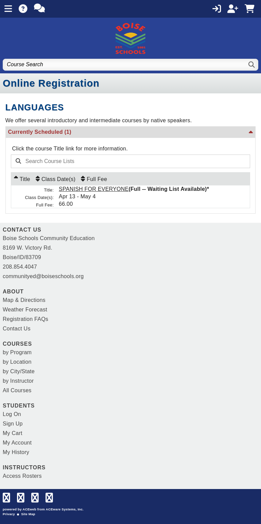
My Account (17, 443)
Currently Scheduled (39, 132)
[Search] (252, 64)
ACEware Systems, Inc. (65, 509)
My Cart (12, 433)
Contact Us (17, 328)
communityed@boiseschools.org (43, 276)
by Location (17, 362)
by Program (17, 352)
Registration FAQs (25, 319)
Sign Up (13, 424)
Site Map (28, 514)
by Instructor (18, 381)
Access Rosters (22, 476)
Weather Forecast (25, 309)
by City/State (19, 371)
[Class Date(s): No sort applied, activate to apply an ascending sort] (55, 179)
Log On (12, 414)
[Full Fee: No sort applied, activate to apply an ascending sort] (94, 179)
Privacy (9, 514)
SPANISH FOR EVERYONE (93, 189)
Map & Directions (24, 300)
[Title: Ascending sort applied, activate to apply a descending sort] (22, 179)
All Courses (17, 390)
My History (16, 452)
